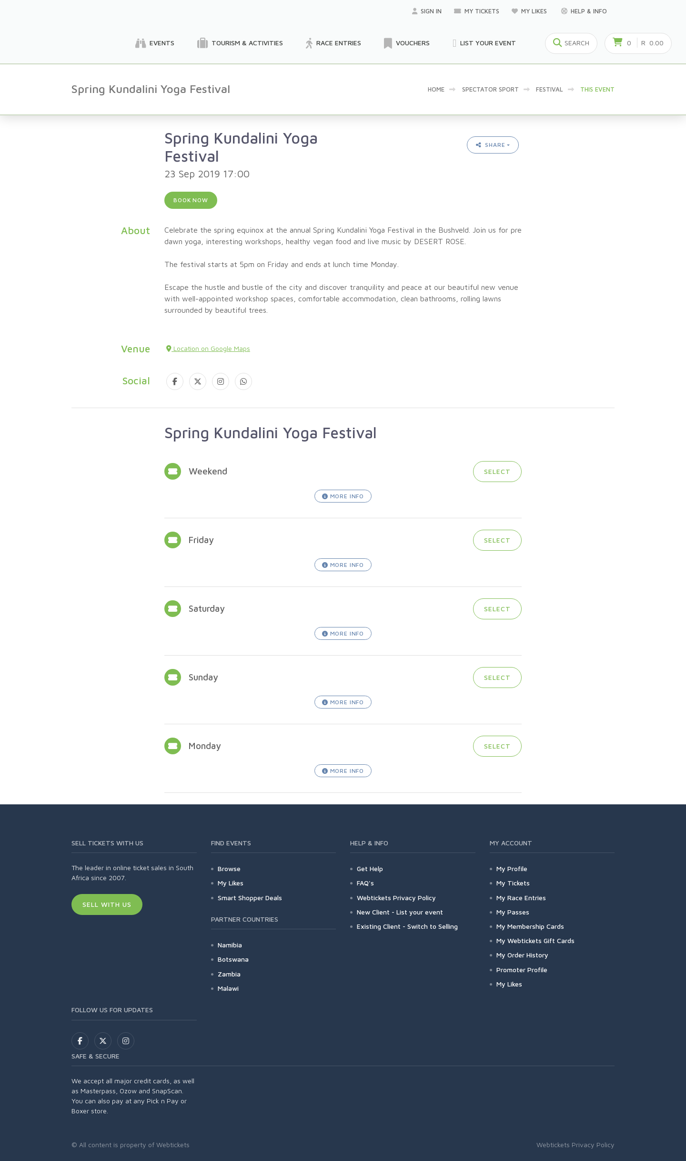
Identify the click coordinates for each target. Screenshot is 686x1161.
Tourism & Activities (240, 43)
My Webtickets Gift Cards (535, 940)
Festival (549, 89)
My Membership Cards (530, 926)
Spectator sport (490, 89)
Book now (190, 200)
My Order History (522, 955)
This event (597, 89)
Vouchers (407, 43)
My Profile (511, 868)
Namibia (230, 945)
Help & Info (584, 11)
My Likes (530, 11)
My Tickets (476, 11)
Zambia (229, 974)
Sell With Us (106, 904)
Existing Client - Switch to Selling (407, 926)
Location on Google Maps (208, 348)
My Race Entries (521, 898)
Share (490, 144)
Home (436, 89)
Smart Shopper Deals (250, 898)
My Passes (512, 912)
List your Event (484, 43)
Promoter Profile (521, 970)
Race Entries (333, 43)
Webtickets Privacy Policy (396, 898)
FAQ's (365, 883)
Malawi (228, 988)
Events (154, 43)
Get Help (370, 868)
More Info (343, 496)
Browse (229, 868)
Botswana (233, 959)
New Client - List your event (400, 912)
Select (497, 471)
